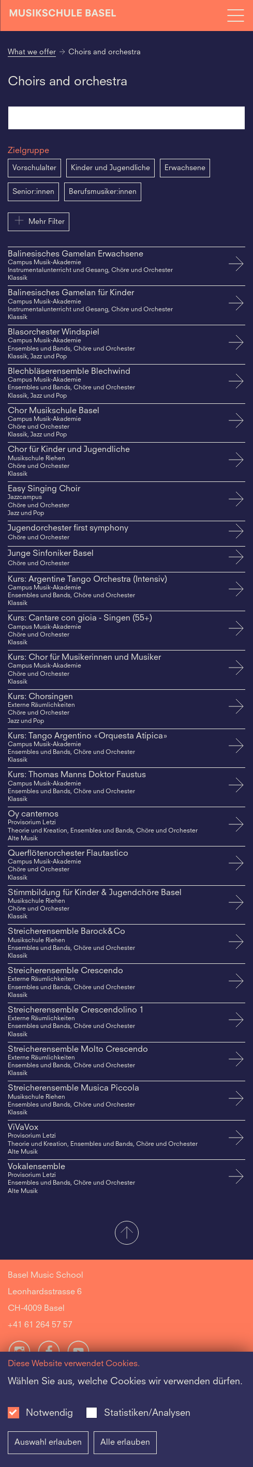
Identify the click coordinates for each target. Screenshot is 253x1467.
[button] (126, 1234)
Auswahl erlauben (48, 1443)
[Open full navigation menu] (235, 15)
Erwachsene (185, 168)
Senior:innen (33, 191)
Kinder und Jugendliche (110, 168)
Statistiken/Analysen (147, 1413)
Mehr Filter (38, 220)
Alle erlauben (125, 1443)
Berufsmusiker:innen (103, 191)
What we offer (32, 52)
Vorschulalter (34, 168)
